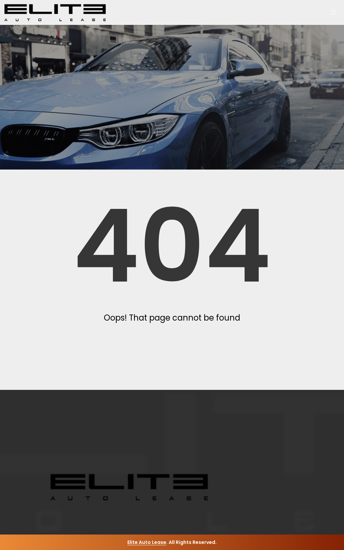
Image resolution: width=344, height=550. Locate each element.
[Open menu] (333, 12)
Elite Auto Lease (146, 542)
